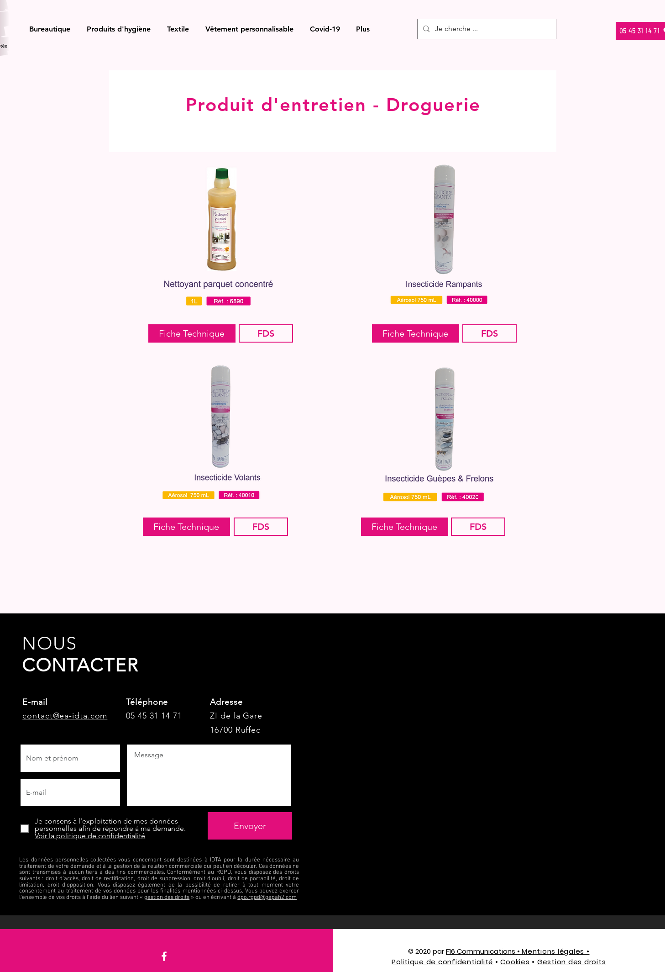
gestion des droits (166, 897)
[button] (50, 29)
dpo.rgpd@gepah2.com (267, 897)
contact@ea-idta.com (64, 716)
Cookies (514, 962)
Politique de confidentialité (442, 962)
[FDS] (266, 333)
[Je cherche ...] (486, 29)
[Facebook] (164, 956)
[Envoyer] (250, 826)
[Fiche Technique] (192, 333)
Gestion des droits (571, 962)
